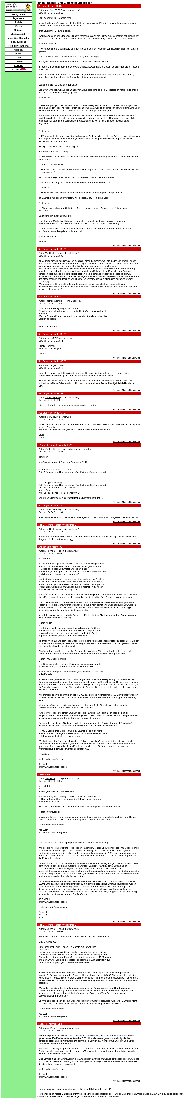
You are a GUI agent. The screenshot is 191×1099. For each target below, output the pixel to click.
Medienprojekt (18, 34)
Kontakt (18, 65)
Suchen (18, 61)
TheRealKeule (52, 253)
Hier (39, 1093)
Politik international (18, 46)
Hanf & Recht (18, 42)
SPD (110, 1089)
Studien (18, 49)
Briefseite (66, 1089)
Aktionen (18, 30)
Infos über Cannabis (18, 38)
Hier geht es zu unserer (49, 1089)
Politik (18, 22)
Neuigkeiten (18, 14)
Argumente (18, 18)
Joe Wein (50, 551)
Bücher (18, 53)
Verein (18, 26)
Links (19, 57)
